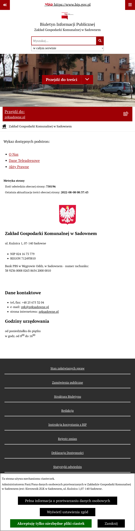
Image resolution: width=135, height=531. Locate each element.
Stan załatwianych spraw (67, 368)
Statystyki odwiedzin (67, 467)
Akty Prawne (19, 166)
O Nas (13, 154)
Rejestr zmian (67, 439)
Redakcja (67, 411)
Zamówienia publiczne (67, 383)
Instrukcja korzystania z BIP (67, 425)
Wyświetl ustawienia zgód (67, 512)
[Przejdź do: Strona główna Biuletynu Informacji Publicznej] (4, 126)
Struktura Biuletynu (67, 397)
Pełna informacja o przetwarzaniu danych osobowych (67, 500)
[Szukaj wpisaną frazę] (100, 40)
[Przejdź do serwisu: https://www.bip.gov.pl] (67, 4)
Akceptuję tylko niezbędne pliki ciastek (51, 523)
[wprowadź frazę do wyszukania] (64, 40)
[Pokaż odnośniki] (5, 5)
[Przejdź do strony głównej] (67, 23)
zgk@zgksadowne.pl (35, 307)
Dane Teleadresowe (24, 160)
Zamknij (111, 523)
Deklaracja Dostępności (67, 453)
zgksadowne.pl (49, 312)
